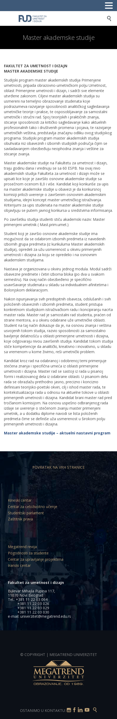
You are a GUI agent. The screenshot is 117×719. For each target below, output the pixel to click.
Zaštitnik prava (20, 518)
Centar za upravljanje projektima (35, 559)
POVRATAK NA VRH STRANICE (58, 467)
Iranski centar (19, 565)
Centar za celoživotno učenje (32, 506)
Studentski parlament (26, 512)
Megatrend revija (22, 546)
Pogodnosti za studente (28, 552)
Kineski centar (20, 500)
